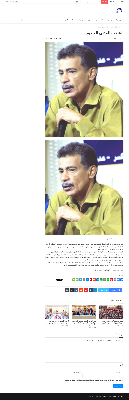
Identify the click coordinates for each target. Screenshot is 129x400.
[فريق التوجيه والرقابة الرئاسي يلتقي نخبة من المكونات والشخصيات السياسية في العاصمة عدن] (84, 312)
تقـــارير (90, 19)
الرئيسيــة (119, 19)
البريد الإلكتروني (118, 372)
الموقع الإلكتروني (78, 372)
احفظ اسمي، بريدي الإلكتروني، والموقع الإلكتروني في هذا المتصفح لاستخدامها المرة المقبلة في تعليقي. (93, 380)
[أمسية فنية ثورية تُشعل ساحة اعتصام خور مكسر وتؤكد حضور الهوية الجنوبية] (111, 312)
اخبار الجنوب (99, 19)
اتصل (96, 396)
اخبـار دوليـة (109, 19)
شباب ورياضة (81, 19)
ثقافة (72, 19)
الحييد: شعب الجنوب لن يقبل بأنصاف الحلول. (87, 2)
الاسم (121, 365)
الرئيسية (120, 27)
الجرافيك (65, 19)
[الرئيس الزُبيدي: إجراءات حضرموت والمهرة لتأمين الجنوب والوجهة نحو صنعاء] (57, 312)
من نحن (91, 396)
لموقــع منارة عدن (106, 396)
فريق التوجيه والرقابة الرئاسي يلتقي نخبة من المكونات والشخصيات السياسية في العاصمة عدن (84, 323)
